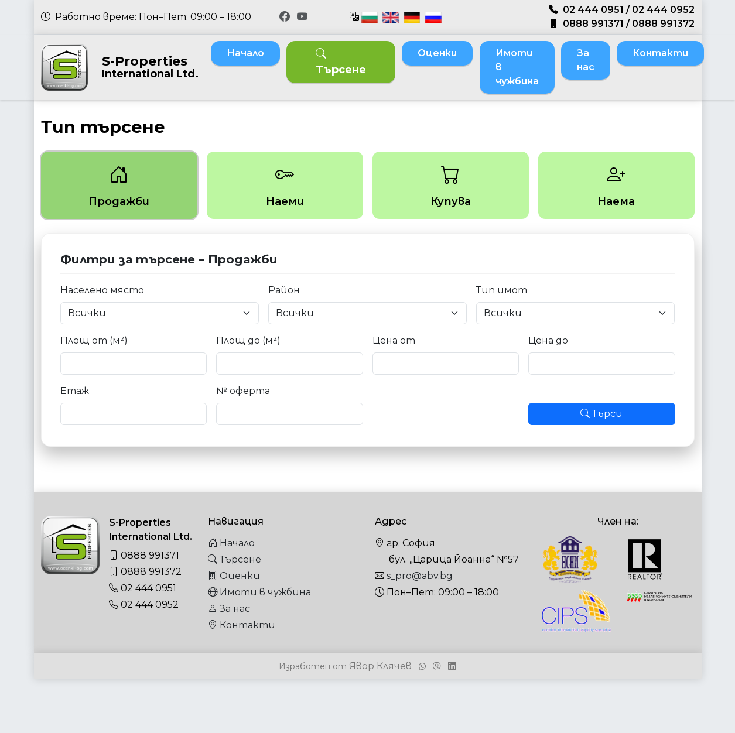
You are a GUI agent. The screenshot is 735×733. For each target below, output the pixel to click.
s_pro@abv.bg (420, 575)
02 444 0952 (663, 9)
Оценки (437, 53)
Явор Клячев (380, 666)
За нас (585, 60)
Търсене (341, 61)
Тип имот (501, 290)
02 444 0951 (593, 9)
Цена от (393, 340)
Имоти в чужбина (517, 67)
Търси (601, 413)
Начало (245, 53)
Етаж (74, 390)
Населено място (102, 290)
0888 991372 (663, 23)
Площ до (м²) (248, 340)
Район (284, 290)
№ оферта (243, 390)
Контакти (660, 53)
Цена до (548, 340)
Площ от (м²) (94, 340)
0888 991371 (593, 23)
